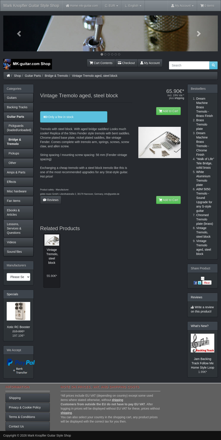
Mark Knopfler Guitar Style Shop (31, 5)
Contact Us (16, 426)
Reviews (51, 200)
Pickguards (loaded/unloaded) (19, 128)
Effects (11, 182)
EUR (111, 6)
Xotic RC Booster (18, 327)
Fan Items (13, 201)
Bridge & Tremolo (56, 75)
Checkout (126, 63)
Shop (17, 75)
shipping (179, 98)
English (133, 6)
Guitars (12, 97)
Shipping (15, 398)
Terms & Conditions (22, 417)
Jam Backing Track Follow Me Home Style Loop (202, 363)
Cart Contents (101, 63)
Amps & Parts (16, 172)
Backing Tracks (17, 107)
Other (11, 163)
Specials (12, 294)
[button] (19, 33)
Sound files (14, 251)
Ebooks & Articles (13, 212)
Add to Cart (168, 111)
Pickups (13, 153)
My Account (150, 63)
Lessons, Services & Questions (14, 228)
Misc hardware (17, 191)
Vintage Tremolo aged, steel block (94, 75)
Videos (11, 242)
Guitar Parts (33, 75)
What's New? (199, 326)
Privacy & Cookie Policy (25, 407)
